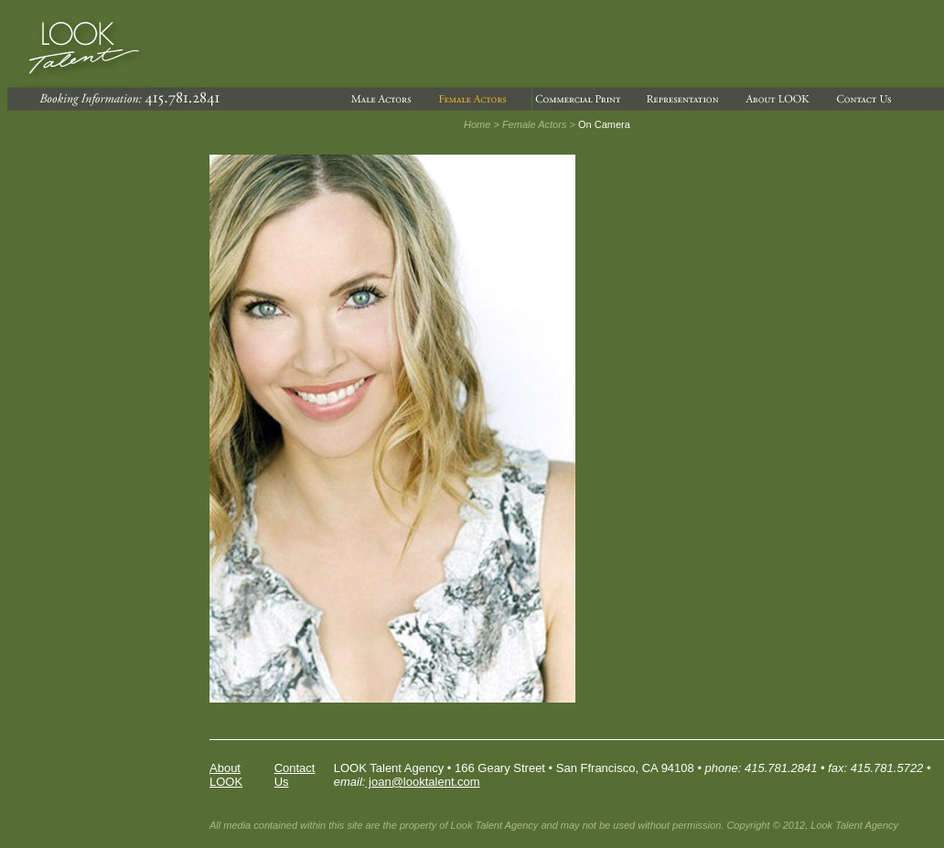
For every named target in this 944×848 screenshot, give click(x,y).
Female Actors (534, 124)
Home (477, 124)
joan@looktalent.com (422, 782)
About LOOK (225, 775)
